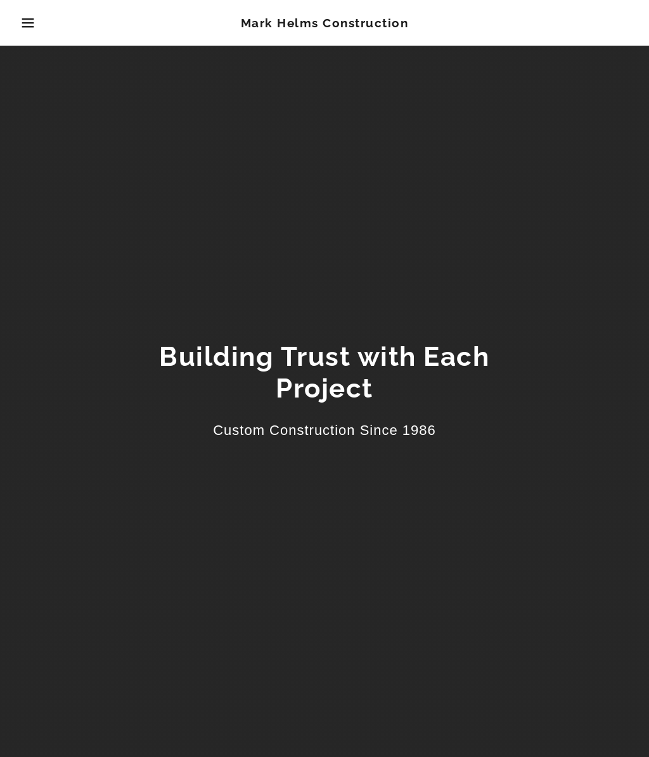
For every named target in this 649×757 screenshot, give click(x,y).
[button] (32, 23)
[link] (325, 23)
